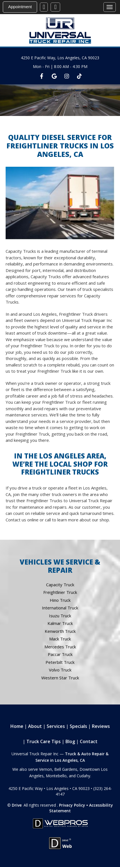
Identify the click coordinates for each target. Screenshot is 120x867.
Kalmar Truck (60, 623)
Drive (17, 805)
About (35, 726)
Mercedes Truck (60, 646)
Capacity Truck (60, 584)
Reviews (101, 726)
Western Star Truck (60, 678)
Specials (78, 726)
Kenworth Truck (60, 631)
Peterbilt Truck (60, 662)
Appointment (20, 6)
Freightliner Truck (60, 592)
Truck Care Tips (43, 741)
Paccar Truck (60, 654)
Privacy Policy (72, 805)
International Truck (60, 608)
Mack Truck (60, 639)
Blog (70, 741)
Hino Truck (60, 600)
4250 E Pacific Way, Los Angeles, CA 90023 (60, 57)
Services (56, 726)
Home (16, 726)
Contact (89, 741)
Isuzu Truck (60, 615)
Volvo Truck (60, 670)
